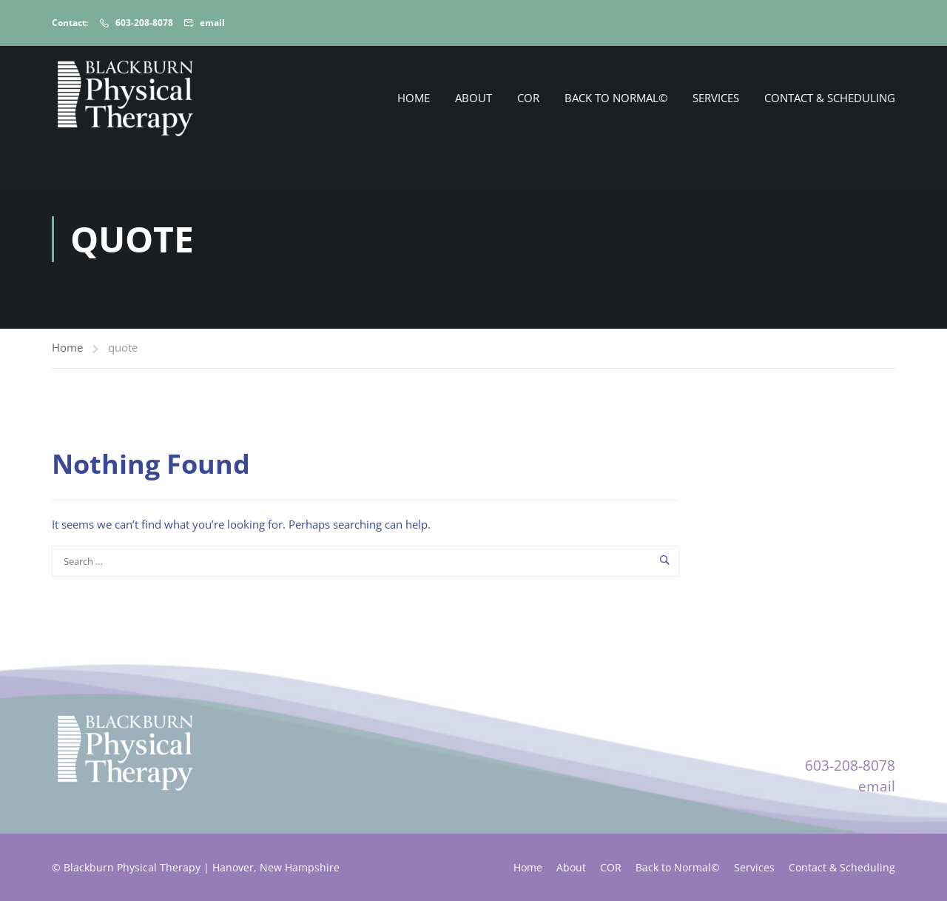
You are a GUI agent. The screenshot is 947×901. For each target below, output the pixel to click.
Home (413, 97)
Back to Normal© (616, 97)
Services (715, 97)
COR (528, 97)
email (212, 22)
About (473, 97)
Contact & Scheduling (829, 97)
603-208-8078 (144, 22)
